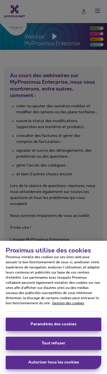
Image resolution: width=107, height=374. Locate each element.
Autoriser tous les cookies (53, 364)
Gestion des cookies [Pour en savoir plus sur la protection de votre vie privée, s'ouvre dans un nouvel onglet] (68, 305)
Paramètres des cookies (53, 326)
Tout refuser (53, 345)
